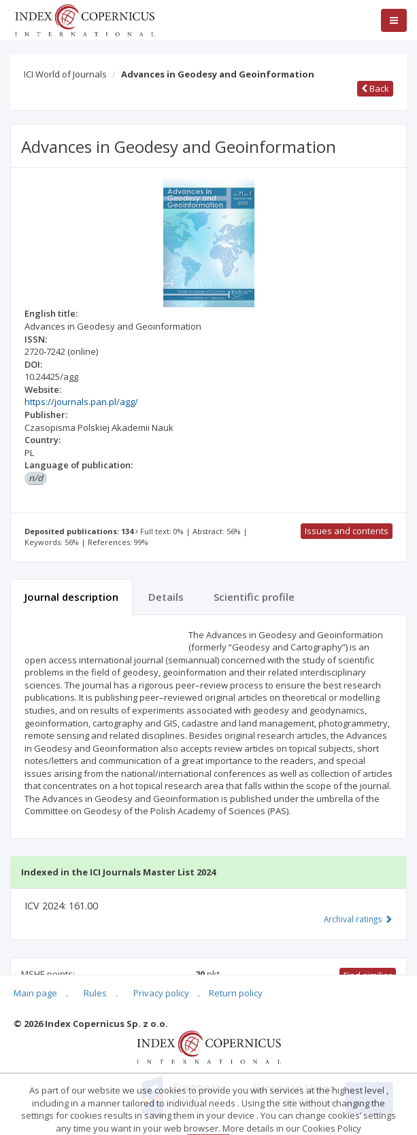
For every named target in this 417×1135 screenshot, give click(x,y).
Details (166, 597)
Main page (35, 993)
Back (375, 88)
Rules (95, 993)
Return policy (236, 993)
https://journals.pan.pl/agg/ (81, 402)
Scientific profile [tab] (254, 597)
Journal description (71, 597)
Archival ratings (358, 918)
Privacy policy (161, 993)
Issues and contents (346, 531)
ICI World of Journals (65, 74)
